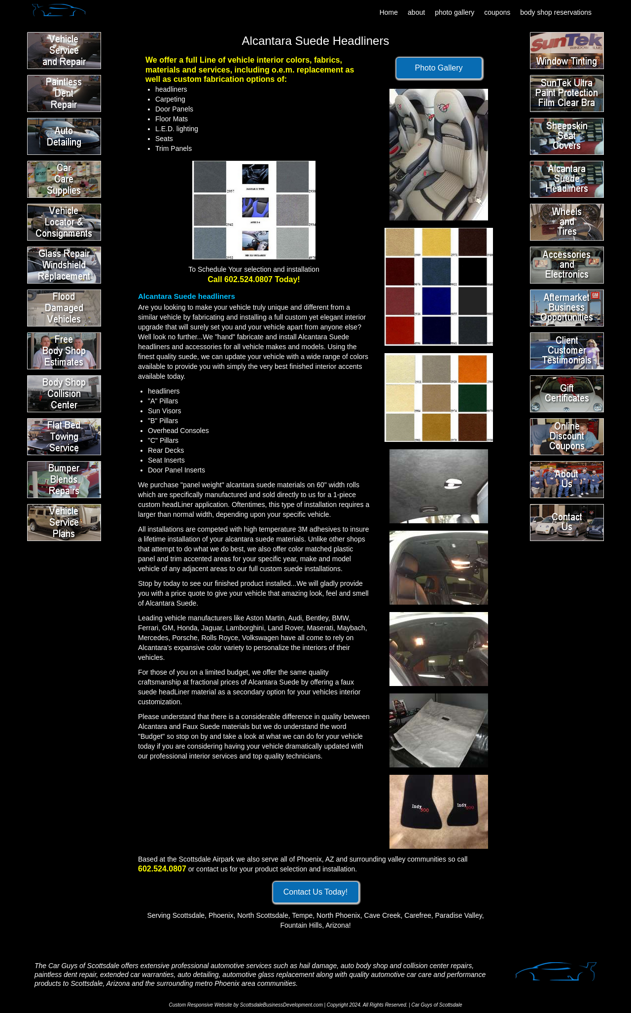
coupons (497, 12)
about (416, 12)
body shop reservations (556, 12)
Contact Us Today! (315, 892)
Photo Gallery (439, 68)
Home (389, 12)
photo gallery (454, 12)
